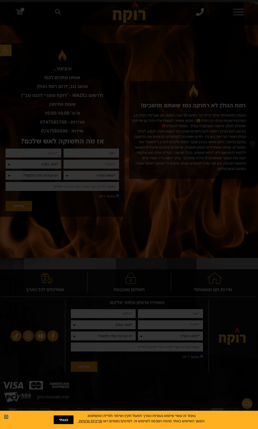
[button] (6, 417)
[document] (129, 214)
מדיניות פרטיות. (90, 421)
